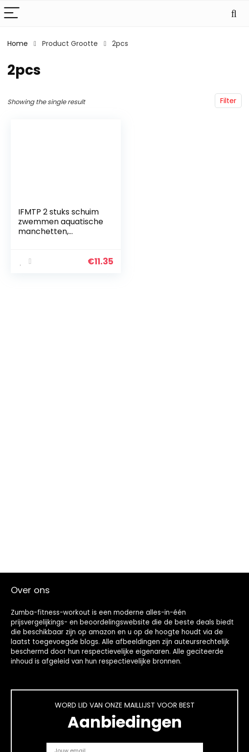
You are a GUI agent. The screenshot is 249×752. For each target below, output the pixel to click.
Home (17, 43)
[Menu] (11, 13)
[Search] (234, 13)
